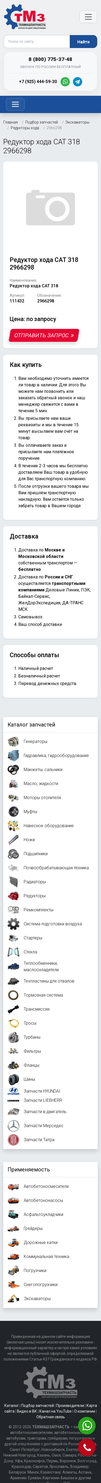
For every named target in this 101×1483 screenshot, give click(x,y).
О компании (84, 1411)
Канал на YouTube (55, 1411)
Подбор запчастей (37, 1405)
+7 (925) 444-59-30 (38, 81)
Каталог (11, 1405)
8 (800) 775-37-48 (50, 59)
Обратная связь (50, 1417)
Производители (70, 1405)
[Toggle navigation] (15, 104)
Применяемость (29, 1169)
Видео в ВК (27, 1411)
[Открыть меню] (88, 16)
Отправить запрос (44, 335)
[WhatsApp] (65, 81)
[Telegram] (77, 81)
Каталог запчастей (31, 724)
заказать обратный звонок (45, 397)
